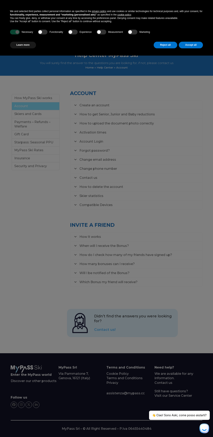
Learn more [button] (23, 44)
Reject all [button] (165, 44)
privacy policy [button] (99, 11)
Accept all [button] (191, 44)
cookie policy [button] (124, 14)
